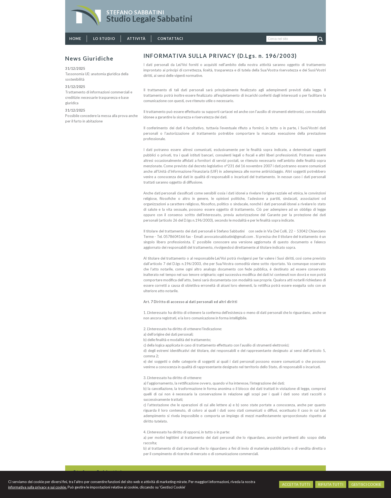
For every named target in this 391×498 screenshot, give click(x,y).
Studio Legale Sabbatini (149, 18)
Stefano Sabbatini (135, 12)
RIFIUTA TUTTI (330, 484)
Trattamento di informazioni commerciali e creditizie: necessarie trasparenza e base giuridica (98, 97)
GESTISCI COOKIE (366, 484)
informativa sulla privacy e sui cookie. (37, 487)
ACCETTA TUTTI (296, 484)
